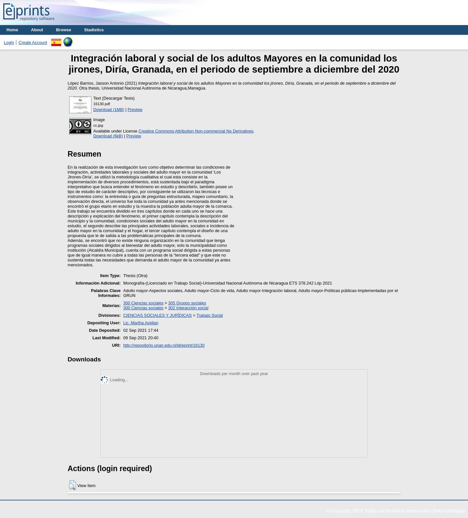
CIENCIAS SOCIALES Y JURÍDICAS (157, 315)
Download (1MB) (108, 109)
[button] (72, 485)
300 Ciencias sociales (143, 303)
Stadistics (94, 29)
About (37, 29)
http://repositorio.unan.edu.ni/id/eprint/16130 (163, 345)
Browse (63, 29)
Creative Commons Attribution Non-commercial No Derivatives (195, 131)
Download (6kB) (108, 135)
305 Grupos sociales (187, 303)
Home (12, 29)
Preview (135, 109)
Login (9, 42)
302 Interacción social (188, 307)
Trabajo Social (209, 315)
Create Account (33, 42)
